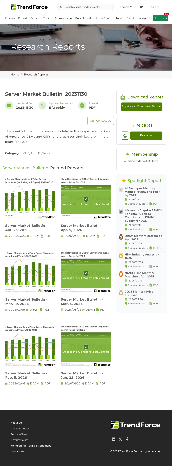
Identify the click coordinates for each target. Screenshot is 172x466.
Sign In (155, 7)
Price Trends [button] (83, 18)
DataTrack (161, 17)
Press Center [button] (104, 18)
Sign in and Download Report (141, 106)
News (119, 18)
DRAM (25, 153)
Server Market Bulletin (143, 161)
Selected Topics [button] (41, 18)
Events (131, 18)
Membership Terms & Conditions (31, 445)
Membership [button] (63, 18)
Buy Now (146, 135)
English (126, 7)
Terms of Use (19, 434)
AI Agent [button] (144, 18)
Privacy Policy (19, 440)
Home (15, 74)
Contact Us (100, 121)
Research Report (16, 18)
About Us (16, 422)
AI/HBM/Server (41, 153)
